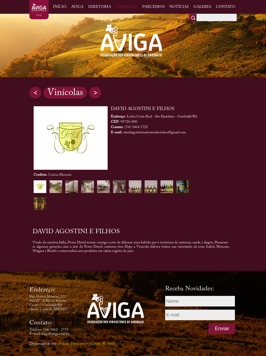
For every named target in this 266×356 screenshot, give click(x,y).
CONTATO (225, 7)
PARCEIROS (153, 7)
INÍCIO (59, 7)
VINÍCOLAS (127, 7)
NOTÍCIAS (179, 7)
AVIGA (77, 7)
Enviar (222, 328)
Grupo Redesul (103, 344)
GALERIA (202, 7)
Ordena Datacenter (73, 344)
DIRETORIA (99, 7)
